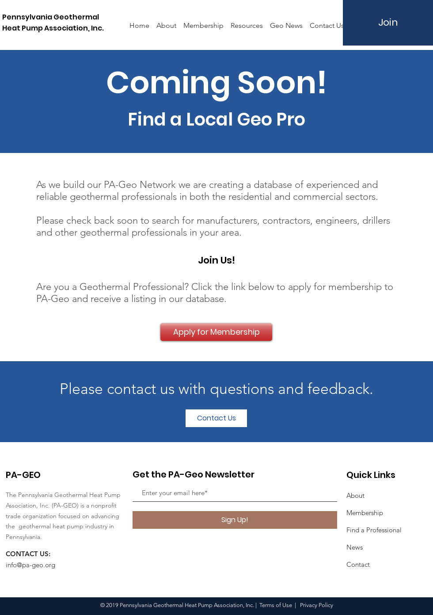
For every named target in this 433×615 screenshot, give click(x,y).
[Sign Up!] (235, 520)
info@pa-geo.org (30, 565)
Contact (358, 564)
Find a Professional (374, 530)
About (355, 495)
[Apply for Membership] (216, 332)
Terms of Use (275, 605)
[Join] (388, 23)
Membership (364, 512)
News (354, 547)
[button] (246, 21)
